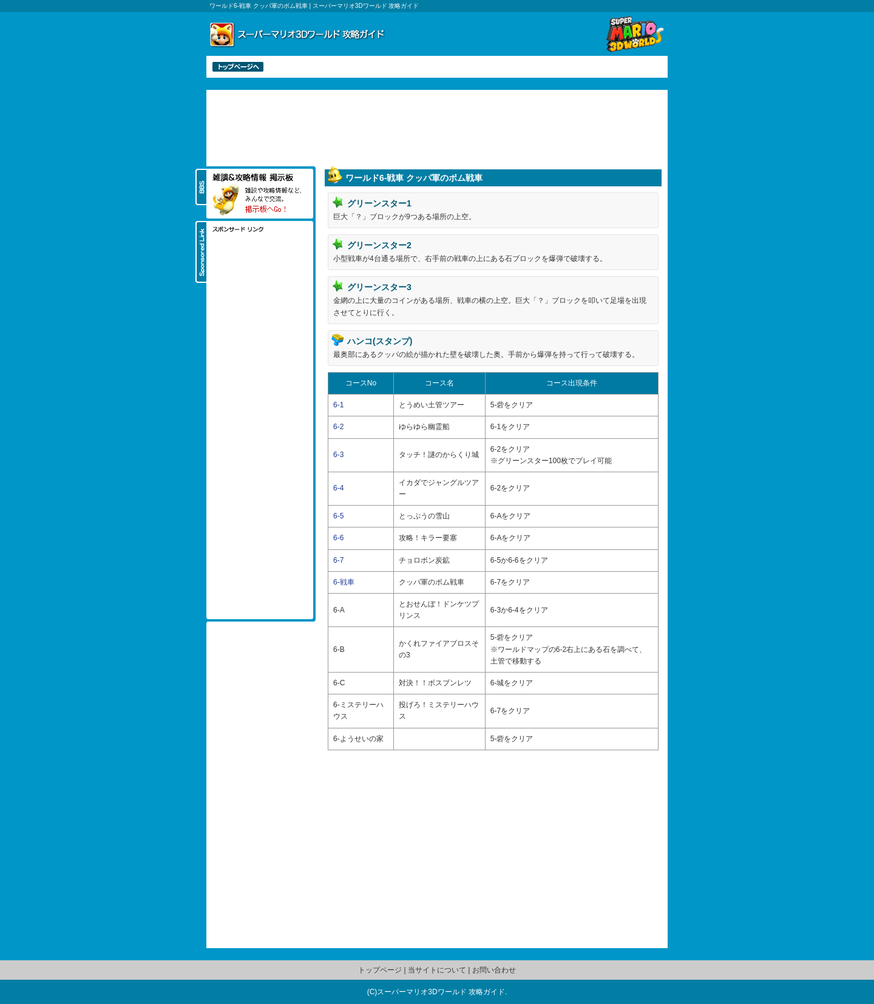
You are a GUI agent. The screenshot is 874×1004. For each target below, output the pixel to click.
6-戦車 (343, 582)
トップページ (380, 970)
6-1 (338, 405)
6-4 (338, 488)
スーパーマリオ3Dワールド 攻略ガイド (441, 992)
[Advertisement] (437, 127)
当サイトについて (437, 970)
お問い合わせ (494, 970)
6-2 (338, 426)
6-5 (338, 516)
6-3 (338, 454)
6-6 (338, 538)
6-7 (338, 560)
